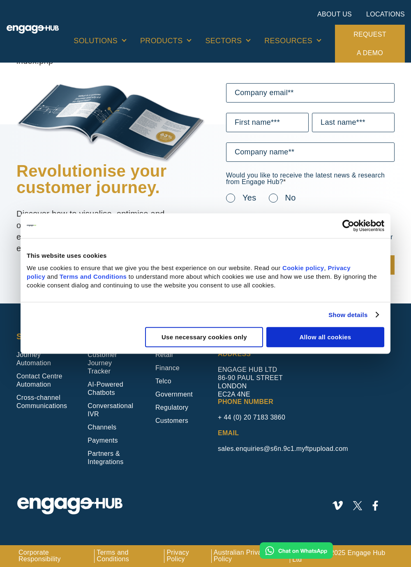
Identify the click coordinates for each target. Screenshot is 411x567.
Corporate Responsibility (39, 555)
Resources (288, 41)
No (290, 197)
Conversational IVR (110, 410)
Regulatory (171, 407)
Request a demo (369, 43)
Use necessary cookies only (204, 337)
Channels (102, 427)
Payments (103, 440)
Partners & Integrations (105, 457)
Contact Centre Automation (39, 380)
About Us (334, 14)
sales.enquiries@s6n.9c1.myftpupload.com (283, 448)
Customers (171, 420)
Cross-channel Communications (41, 401)
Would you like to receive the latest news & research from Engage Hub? (305, 178)
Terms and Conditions (93, 276)
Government (174, 394)
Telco (163, 381)
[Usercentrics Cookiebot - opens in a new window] (348, 225)
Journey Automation (33, 358)
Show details (347, 315)
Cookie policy (303, 267)
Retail (164, 354)
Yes (249, 197)
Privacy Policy (177, 555)
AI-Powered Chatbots (105, 388)
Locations (385, 14)
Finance (167, 367)
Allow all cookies (325, 337)
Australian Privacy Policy (241, 555)
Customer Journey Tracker (102, 363)
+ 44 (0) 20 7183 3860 (251, 417)
